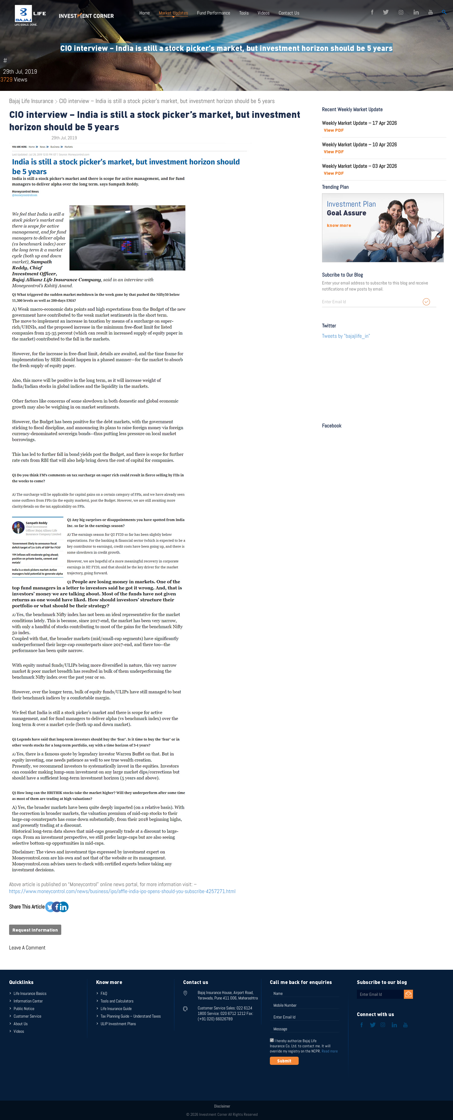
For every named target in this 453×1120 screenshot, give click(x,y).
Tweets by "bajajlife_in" (346, 335)
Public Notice (24, 1008)
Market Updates (173, 13)
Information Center (28, 1001)
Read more (330, 1051)
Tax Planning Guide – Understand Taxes (131, 1016)
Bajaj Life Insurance (31, 101)
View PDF (334, 130)
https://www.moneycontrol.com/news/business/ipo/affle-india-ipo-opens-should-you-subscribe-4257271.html (122, 891)
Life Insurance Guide (116, 1008)
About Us (21, 1023)
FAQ (104, 993)
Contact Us (289, 13)
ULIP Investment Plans (118, 1023)
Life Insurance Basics (30, 993)
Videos (264, 13)
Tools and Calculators (117, 1001)
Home (144, 13)
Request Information (35, 929)
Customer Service (27, 1016)
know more (339, 225)
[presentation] (316, 1080)
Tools (244, 13)
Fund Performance (213, 13)
